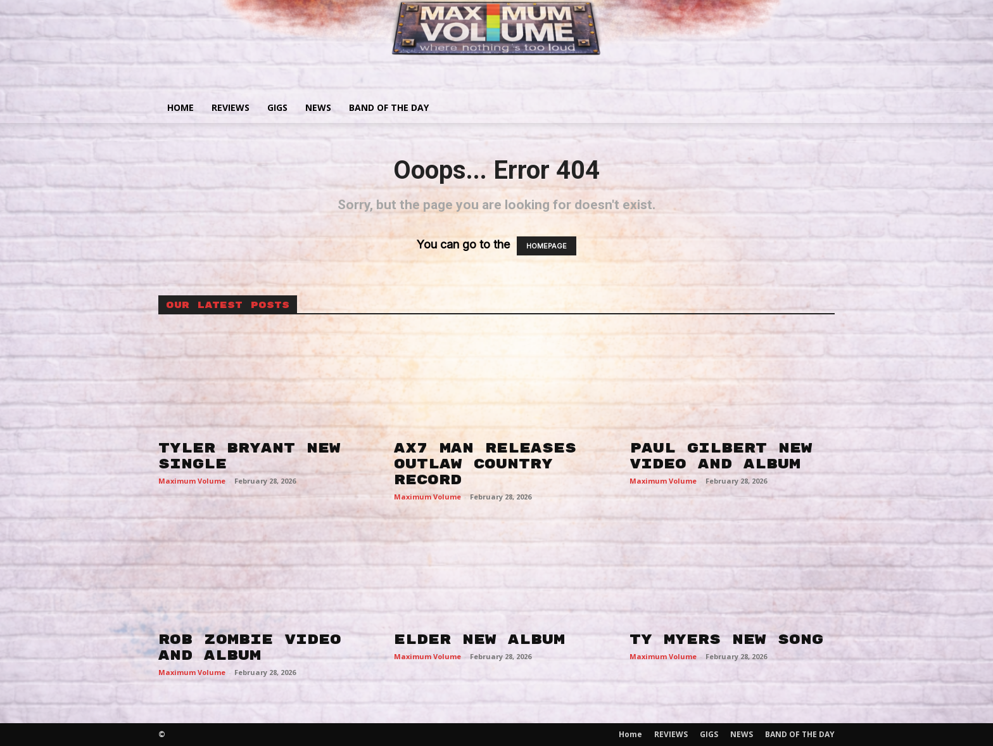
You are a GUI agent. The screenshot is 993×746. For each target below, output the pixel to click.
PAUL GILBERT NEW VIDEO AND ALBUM (721, 456)
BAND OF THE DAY (389, 107)
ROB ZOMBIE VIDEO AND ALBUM (249, 647)
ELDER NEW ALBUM (479, 639)
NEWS (318, 107)
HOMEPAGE (546, 245)
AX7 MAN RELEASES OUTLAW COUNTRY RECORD (485, 464)
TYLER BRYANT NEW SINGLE (249, 456)
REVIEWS (231, 107)
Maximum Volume (191, 481)
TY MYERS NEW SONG (726, 639)
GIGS (277, 107)
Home (180, 107)
